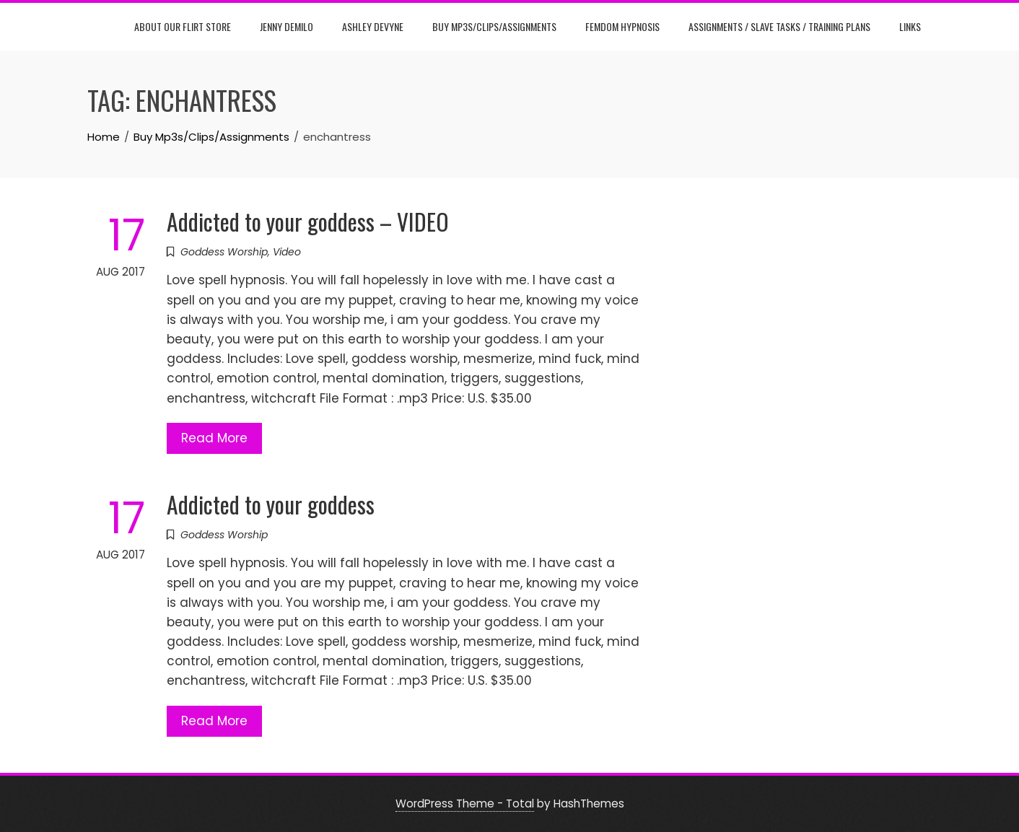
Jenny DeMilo (286, 26)
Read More (214, 438)
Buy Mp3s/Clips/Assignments (494, 26)
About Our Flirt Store (182, 26)
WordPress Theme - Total (464, 803)
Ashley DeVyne (372, 26)
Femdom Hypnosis (622, 26)
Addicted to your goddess (271, 504)
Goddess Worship (224, 252)
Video (287, 252)
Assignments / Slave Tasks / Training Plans (779, 26)
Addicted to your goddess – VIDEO (308, 221)
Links (910, 26)
